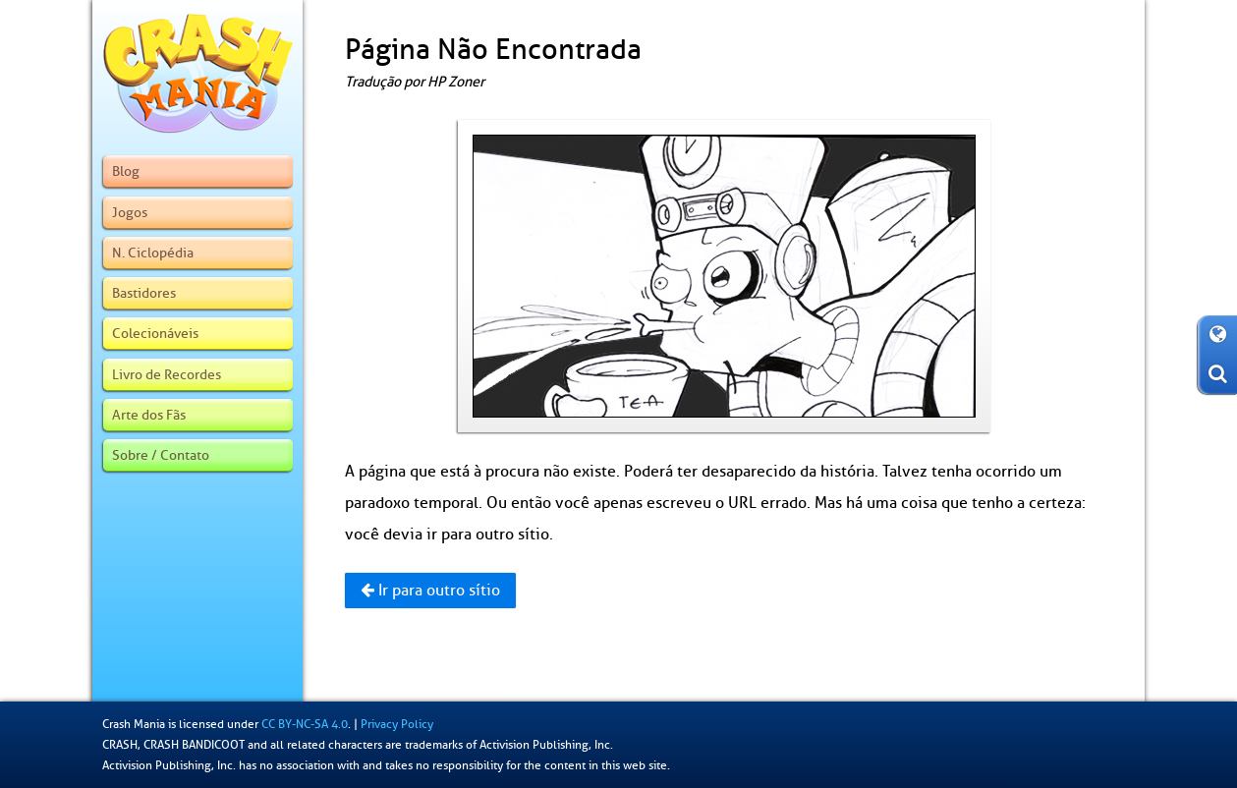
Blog (126, 171)
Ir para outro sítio (430, 590)
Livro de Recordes (166, 374)
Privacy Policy (397, 724)
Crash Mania (133, 724)
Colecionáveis (155, 333)
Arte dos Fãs (149, 414)
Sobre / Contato (160, 455)
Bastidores (144, 293)
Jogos (129, 212)
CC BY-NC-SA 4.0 (304, 724)
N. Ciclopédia (153, 252)
